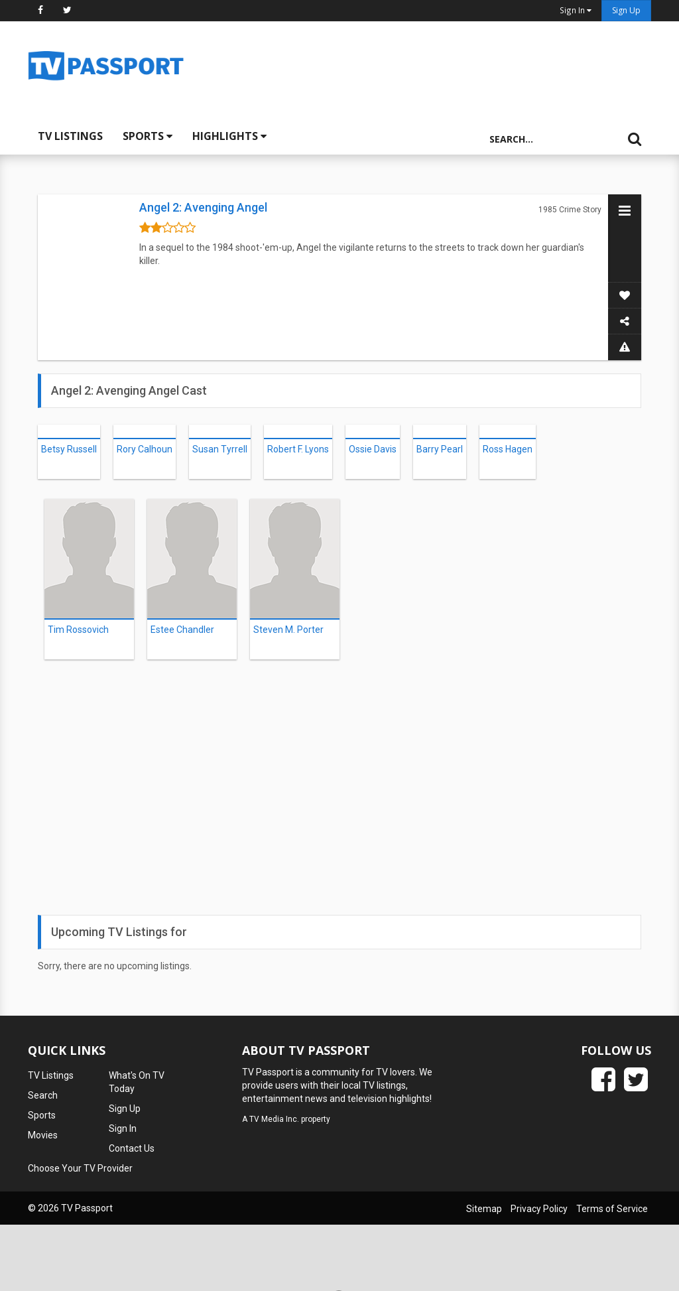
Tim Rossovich (78, 629)
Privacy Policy (539, 1208)
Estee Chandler (182, 629)
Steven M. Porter (288, 629)
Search (43, 1095)
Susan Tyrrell (219, 449)
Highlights (229, 136)
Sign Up (626, 10)
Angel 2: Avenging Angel (203, 207)
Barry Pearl (439, 449)
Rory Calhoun (144, 449)
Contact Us (131, 1148)
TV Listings (70, 136)
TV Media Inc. (274, 1119)
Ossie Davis (373, 449)
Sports (147, 136)
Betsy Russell (69, 449)
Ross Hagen (507, 449)
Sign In (123, 1128)
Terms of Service (612, 1208)
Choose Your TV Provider (80, 1168)
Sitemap (484, 1208)
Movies (43, 1135)
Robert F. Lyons (298, 449)
